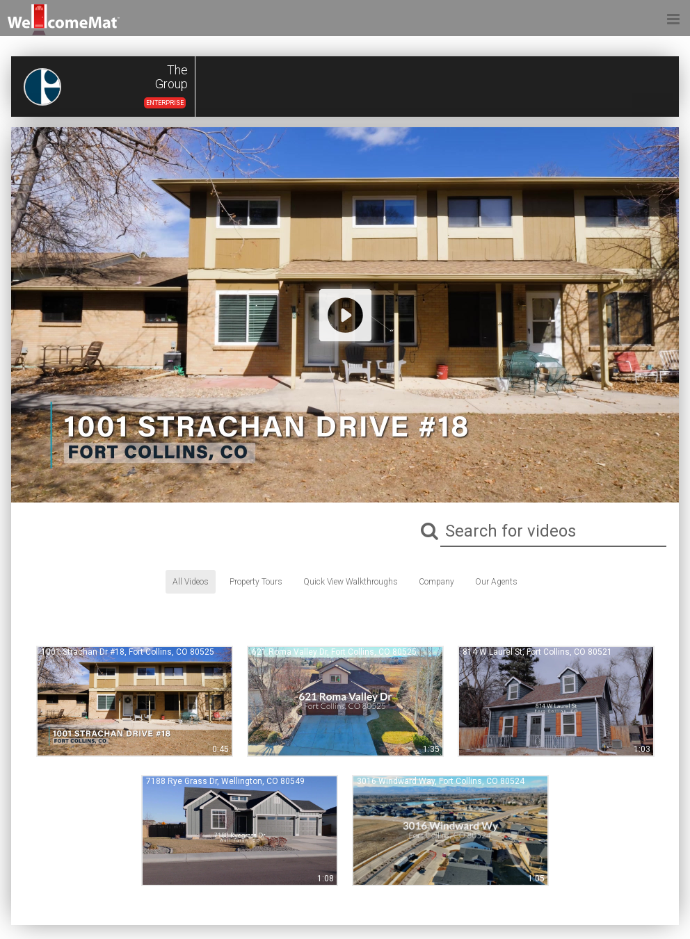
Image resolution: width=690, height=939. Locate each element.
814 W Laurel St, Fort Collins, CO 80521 (537, 652)
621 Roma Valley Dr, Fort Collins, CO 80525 (334, 652)
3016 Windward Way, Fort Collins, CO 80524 (440, 781)
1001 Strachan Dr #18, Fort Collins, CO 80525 (127, 652)
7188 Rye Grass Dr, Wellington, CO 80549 (225, 781)
